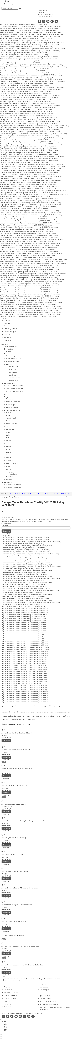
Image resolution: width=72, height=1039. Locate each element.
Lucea (8, 449)
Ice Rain (8, 469)
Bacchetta (9, 421)
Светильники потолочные (15, 385)
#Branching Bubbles (41, 979)
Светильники (11, 383)
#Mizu (59, 979)
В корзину (6, 531)
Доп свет (10, 397)
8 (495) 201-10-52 (43, 10)
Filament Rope (13, 381)
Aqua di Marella (11, 418)
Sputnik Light (13, 375)
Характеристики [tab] (18, 719)
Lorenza (11, 472)
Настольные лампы (13, 402)
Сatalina (9, 441)
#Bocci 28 (23, 979)
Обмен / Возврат (10, 332)
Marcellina (9, 477)
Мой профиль (44, 990)
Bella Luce (9, 438)
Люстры (9, 354)
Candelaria (9, 461)
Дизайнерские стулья (13, 487)
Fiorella (8, 446)
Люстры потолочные (13, 359)
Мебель (9, 482)
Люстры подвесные (13, 356)
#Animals (10, 979)
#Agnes (4, 979)
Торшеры (9, 399)
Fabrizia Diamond (12, 463)
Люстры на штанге (12, 362)
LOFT (11, 364)
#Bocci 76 (31, 979)
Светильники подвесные (14, 388)
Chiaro (8, 443)
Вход (6, 1)
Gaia (7, 426)
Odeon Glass (13, 369)
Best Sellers (10, 349)
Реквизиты (7, 340)
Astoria (8, 455)
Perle (8, 435)
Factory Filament (14, 378)
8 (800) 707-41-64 (43, 12)
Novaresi (9, 480)
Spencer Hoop (13, 372)
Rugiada (9, 412)
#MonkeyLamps (7, 981)
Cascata (9, 458)
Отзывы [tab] (31, 719)
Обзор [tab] (6, 719)
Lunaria (8, 452)
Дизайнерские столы (13, 484)
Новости (7, 334)
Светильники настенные (14, 391)
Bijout (8, 415)
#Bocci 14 (16, 979)
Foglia (8, 466)
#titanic (20, 981)
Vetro (8, 432)
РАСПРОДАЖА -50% (10, 346)
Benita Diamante (11, 424)
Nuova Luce (10, 429)
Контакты (7, 337)
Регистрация (9, 4)
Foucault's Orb (13, 366)
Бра (5, 394)
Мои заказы (44, 987)
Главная (7, 320)
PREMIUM (9, 351)
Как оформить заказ (11, 326)
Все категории (64, 493)
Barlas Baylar (13, 474)
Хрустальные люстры (14, 410)
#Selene (15, 981)
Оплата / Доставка (10, 329)
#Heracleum (52, 979)
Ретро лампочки (12, 407)
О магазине (8, 323)
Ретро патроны (11, 405)
